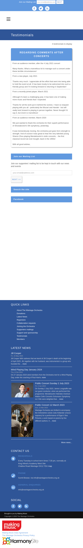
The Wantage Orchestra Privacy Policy (18, 535)
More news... (66, 442)
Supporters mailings (25, 329)
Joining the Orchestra (26, 326)
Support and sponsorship (27, 333)
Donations (21, 313)
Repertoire (21, 320)
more (25, 364)
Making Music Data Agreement (15, 533)
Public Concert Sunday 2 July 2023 (52, 383)
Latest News (22, 317)
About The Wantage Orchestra (29, 310)
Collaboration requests (26, 323)
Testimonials (22, 336)
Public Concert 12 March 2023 (50, 405)
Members (21, 339)
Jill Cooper (16, 353)
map (50, 466)
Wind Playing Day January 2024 (26, 369)
